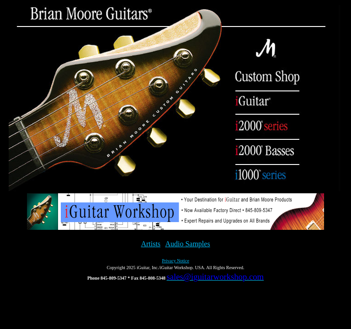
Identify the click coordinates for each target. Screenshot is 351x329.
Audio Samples (187, 244)
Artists (150, 244)
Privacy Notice (175, 260)
